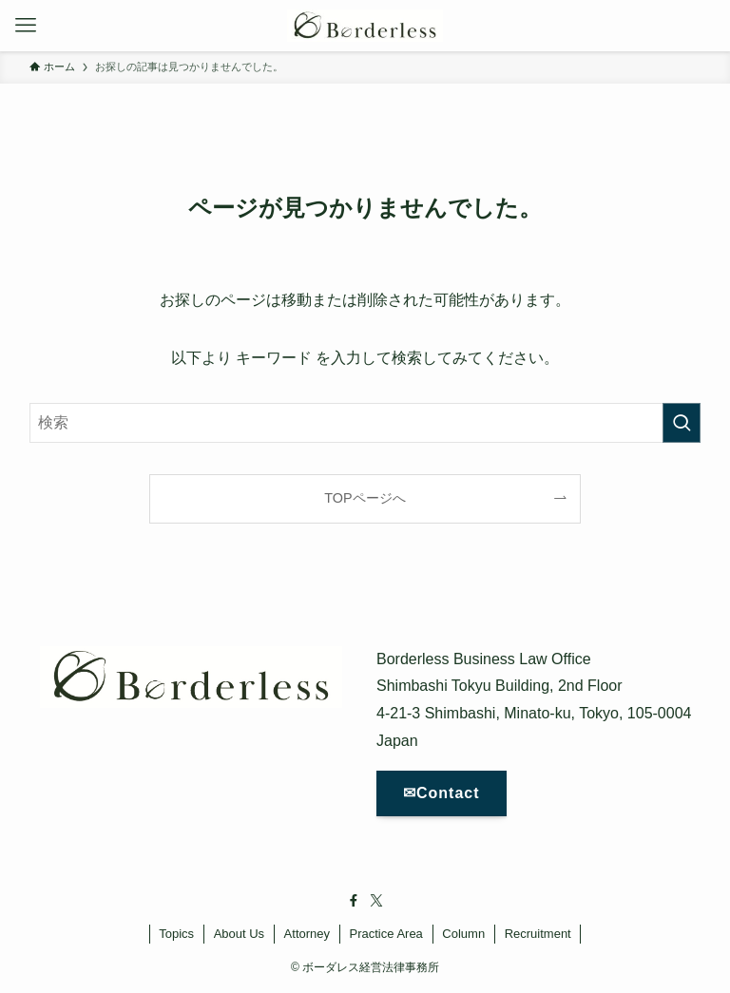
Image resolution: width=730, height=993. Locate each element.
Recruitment (538, 933)
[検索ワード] (365, 423)
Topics (176, 933)
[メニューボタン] (25, 25)
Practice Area (386, 933)
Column (463, 933)
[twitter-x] (376, 900)
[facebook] (353, 900)
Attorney (307, 933)
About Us (239, 933)
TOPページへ (364, 498)
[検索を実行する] (682, 423)
